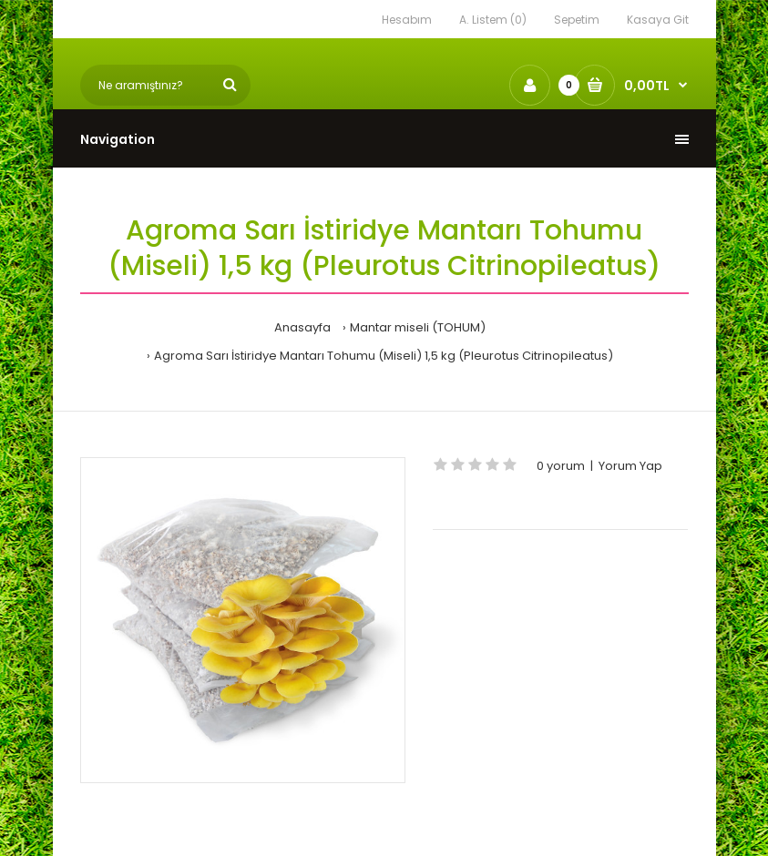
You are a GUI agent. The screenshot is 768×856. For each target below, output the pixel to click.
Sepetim (576, 19)
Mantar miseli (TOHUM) (418, 327)
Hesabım (407, 19)
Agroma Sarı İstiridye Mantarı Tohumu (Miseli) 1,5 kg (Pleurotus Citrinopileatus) (383, 355)
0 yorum (561, 465)
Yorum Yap (630, 465)
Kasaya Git (658, 19)
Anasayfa (302, 327)
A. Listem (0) (493, 19)
